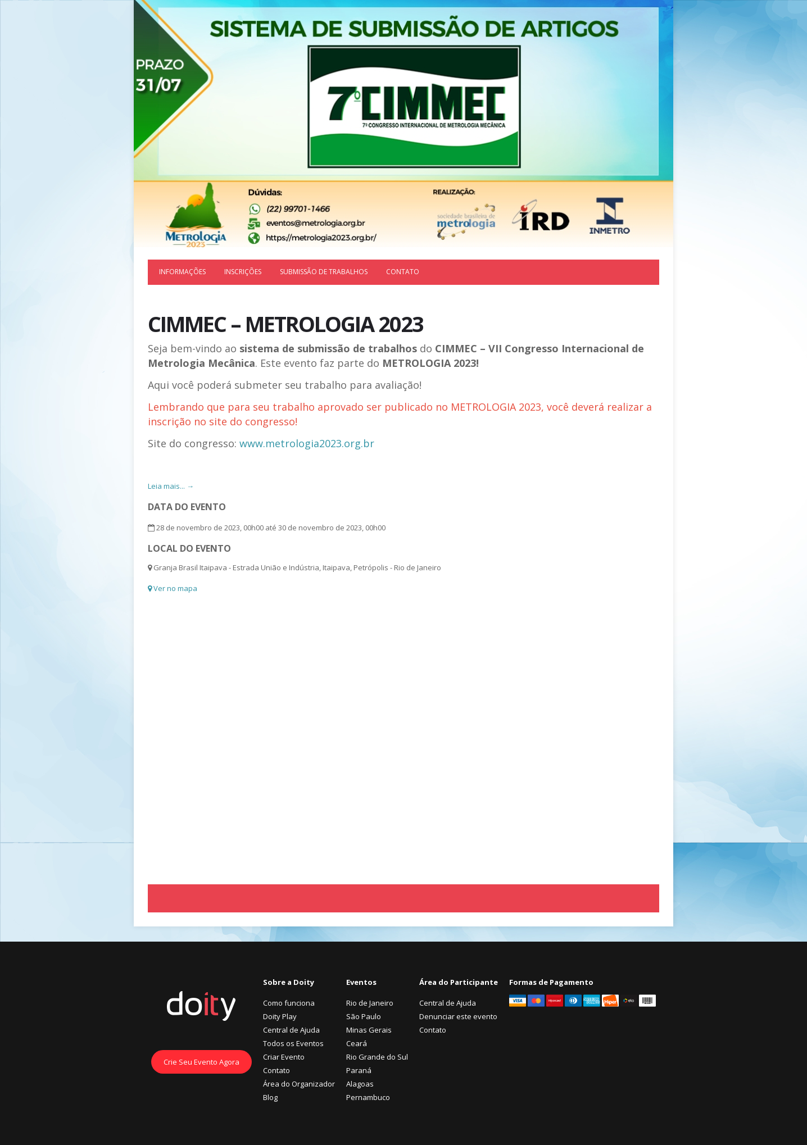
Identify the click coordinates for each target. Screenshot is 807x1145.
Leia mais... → (171, 486)
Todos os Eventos (293, 1043)
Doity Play (280, 1016)
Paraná (358, 1070)
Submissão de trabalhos (324, 271)
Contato (402, 271)
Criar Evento (284, 1057)
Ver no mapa (172, 588)
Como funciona (289, 1003)
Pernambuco (368, 1097)
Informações (182, 271)
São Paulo (363, 1016)
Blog (270, 1097)
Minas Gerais (369, 1030)
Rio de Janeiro (369, 1003)
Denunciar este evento (458, 1016)
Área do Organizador (299, 1084)
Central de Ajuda (291, 1030)
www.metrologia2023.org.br (306, 443)
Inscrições (242, 271)
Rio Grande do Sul (377, 1057)
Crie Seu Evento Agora (201, 1062)
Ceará (356, 1043)
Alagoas (360, 1084)
